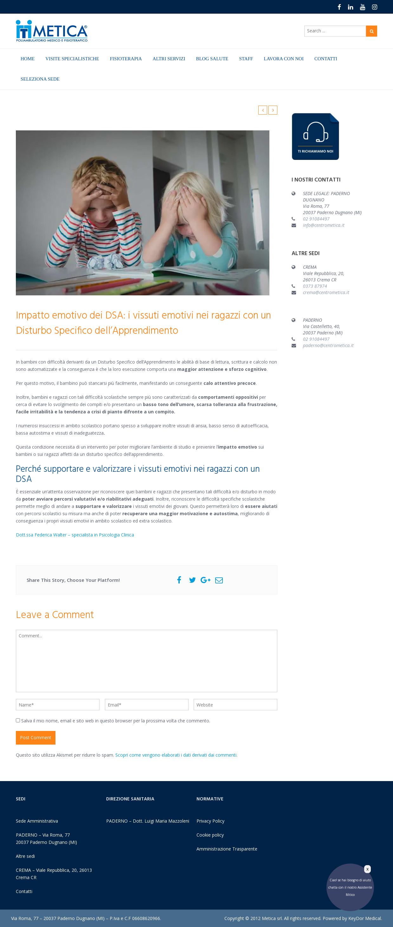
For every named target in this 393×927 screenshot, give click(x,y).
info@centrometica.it (324, 225)
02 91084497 (316, 219)
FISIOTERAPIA (126, 58)
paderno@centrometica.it (328, 345)
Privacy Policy (210, 821)
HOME (28, 58)
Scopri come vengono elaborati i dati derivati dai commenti (175, 755)
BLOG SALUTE (212, 58)
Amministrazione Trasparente (226, 849)
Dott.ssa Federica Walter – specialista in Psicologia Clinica (75, 535)
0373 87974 (315, 286)
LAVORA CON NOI (284, 58)
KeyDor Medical (364, 918)
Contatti (24, 891)
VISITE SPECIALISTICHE (72, 58)
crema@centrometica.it (326, 292)
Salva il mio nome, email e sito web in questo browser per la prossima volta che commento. (115, 721)
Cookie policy (210, 835)
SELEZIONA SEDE (40, 79)
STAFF (246, 58)
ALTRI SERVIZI (169, 58)
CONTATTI (325, 58)
